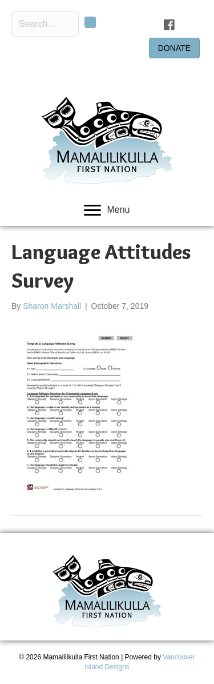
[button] (90, 22)
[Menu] (106, 210)
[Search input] (45, 24)
